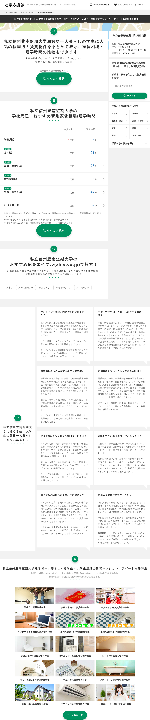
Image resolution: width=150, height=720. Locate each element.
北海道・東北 (117, 121)
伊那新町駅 (44, 287)
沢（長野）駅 (82, 287)
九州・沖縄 (137, 135)
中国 (114, 135)
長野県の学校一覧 (27, 12)
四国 (134, 128)
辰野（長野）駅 (25, 287)
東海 (114, 128)
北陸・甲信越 (138, 121)
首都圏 (114, 114)
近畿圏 (135, 114)
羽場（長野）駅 (63, 287)
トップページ (140, 5)
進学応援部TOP (11, 12)
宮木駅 (9, 287)
